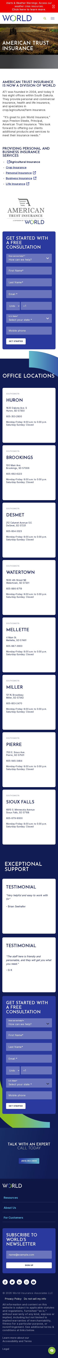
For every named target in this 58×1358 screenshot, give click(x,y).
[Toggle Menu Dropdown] (29, 1197)
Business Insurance (19, 178)
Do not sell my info (35, 1298)
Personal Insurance (19, 173)
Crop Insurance (16, 167)
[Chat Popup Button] (52, 1350)
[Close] (53, 6)
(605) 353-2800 (29, 1161)
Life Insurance (15, 183)
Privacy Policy (13, 1298)
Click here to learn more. (29, 9)
